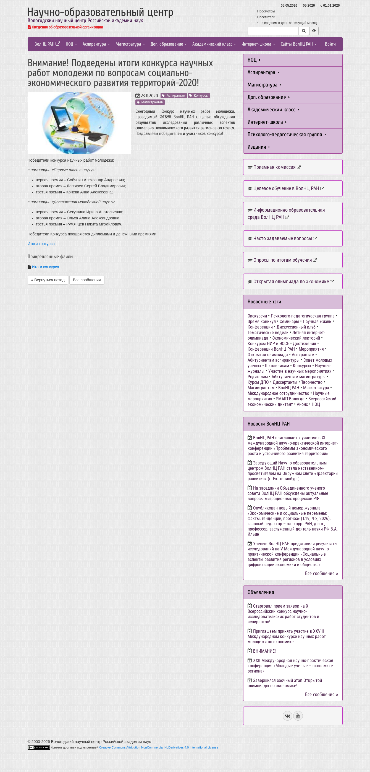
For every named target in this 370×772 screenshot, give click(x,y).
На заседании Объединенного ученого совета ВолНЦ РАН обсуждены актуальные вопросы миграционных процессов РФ (288, 493)
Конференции (260, 327)
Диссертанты (285, 382)
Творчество (311, 382)
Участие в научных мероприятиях (299, 371)
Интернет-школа (258, 44)
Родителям (258, 376)
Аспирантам (173, 96)
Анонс (302, 404)
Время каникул (262, 321)
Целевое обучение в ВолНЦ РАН (286, 188)
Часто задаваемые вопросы (282, 238)
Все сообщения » (321, 573)
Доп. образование (169, 44)
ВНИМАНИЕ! (264, 651)
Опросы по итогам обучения (282, 260)
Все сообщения (87, 280)
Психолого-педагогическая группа (287, 134)
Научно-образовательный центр (100, 12)
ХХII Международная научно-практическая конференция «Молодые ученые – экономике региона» (290, 666)
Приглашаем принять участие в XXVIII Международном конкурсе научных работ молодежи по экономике (287, 636)
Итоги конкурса (41, 243)
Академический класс (214, 44)
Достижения (304, 343)
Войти (330, 44)
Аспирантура (96, 44)
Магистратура (130, 44)
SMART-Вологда (290, 398)
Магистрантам (150, 102)
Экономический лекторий (296, 338)
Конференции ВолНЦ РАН (271, 349)
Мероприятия (311, 349)
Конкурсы (199, 96)
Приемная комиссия (274, 167)
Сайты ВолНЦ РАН (299, 44)
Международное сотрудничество (278, 393)
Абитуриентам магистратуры (299, 376)
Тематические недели (268, 332)
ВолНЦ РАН (47, 44)
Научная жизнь (317, 321)
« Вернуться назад (48, 280)
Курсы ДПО (258, 382)
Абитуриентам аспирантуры (274, 360)
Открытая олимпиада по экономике (291, 281)
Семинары (289, 321)
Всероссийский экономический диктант (292, 401)
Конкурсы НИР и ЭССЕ (268, 343)
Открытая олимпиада (268, 354)
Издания (259, 147)
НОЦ (71, 44)
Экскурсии (257, 316)
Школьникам (277, 365)
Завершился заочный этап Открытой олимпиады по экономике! (285, 683)
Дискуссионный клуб (296, 327)
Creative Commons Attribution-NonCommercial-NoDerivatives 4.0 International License (158, 747)
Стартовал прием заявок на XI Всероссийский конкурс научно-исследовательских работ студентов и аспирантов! (283, 613)
